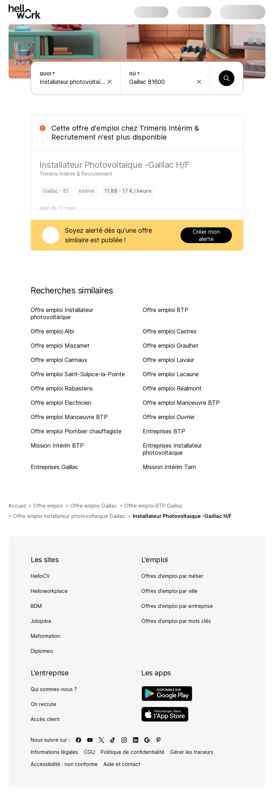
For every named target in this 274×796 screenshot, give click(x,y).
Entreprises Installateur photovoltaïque (172, 449)
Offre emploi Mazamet (60, 345)
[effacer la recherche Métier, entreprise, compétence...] (109, 81)
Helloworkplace (49, 591)
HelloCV (40, 576)
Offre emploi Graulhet (170, 345)
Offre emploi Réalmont (172, 388)
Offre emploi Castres (170, 331)
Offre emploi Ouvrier (169, 416)
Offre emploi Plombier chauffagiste (76, 431)
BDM (36, 606)
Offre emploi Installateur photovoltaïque (62, 313)
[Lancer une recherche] (226, 78)
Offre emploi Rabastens (62, 388)
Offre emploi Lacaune (171, 374)
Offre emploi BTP (165, 309)
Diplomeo (42, 651)
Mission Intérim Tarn (169, 466)
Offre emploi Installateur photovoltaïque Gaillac (69, 516)
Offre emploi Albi (52, 331)
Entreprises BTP (164, 431)
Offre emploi (48, 506)
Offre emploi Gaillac (93, 506)
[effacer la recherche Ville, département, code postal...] (199, 81)
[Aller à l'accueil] (25, 11)
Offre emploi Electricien (61, 402)
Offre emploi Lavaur (168, 359)
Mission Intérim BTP (57, 445)
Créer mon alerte (206, 235)
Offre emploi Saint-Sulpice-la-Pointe (78, 374)
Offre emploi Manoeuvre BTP (181, 402)
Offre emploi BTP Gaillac (154, 506)
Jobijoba (41, 621)
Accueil (17, 506)
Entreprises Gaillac (54, 466)
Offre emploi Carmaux (59, 359)
